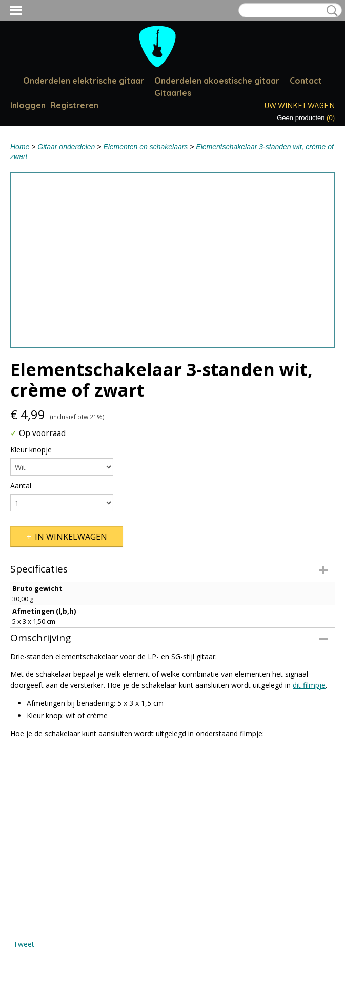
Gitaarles (172, 93)
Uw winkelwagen (299, 105)
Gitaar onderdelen (66, 147)
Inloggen (28, 105)
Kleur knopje (31, 450)
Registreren (74, 105)
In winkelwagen (71, 536)
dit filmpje (309, 685)
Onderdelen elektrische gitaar (83, 80)
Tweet (23, 944)
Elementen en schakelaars (145, 147)
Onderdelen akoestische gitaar (216, 80)
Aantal (20, 485)
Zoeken (330, 10)
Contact (306, 80)
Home (19, 147)
